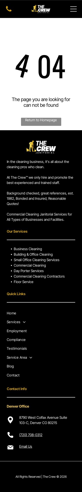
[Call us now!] (8, 11)
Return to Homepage (41, 120)
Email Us (25, 446)
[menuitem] (41, 313)
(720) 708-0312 (30, 435)
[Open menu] (73, 9)
